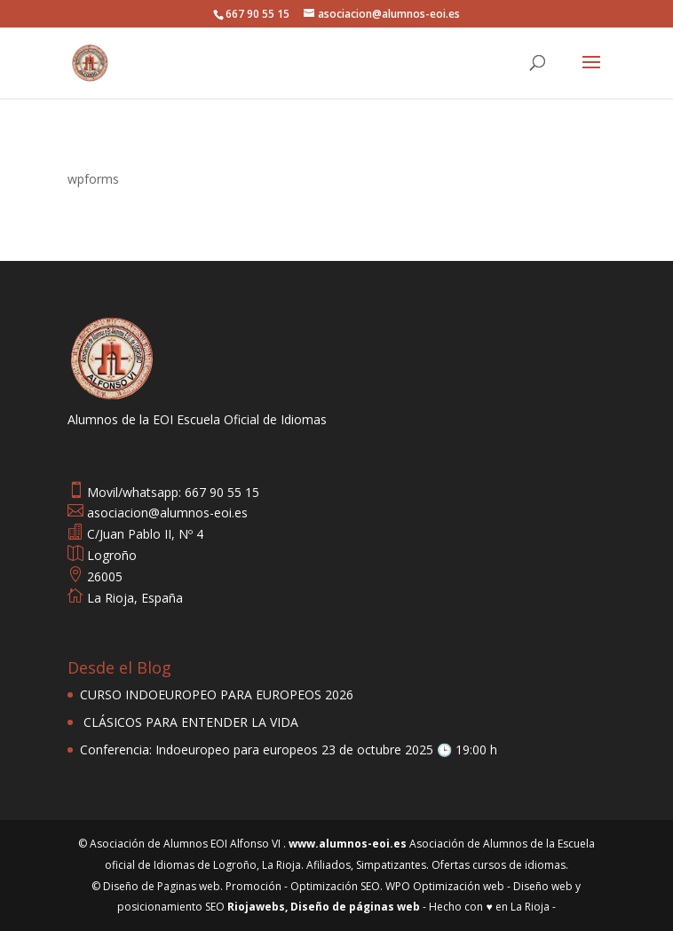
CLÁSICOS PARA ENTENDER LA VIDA (189, 722)
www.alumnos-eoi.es (348, 843)
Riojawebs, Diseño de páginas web (322, 906)
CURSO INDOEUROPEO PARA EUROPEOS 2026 (216, 694)
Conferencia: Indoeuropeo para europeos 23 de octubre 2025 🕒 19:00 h (288, 749)
